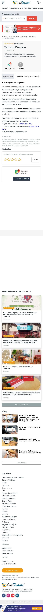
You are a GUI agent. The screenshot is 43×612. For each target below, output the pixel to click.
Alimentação (24, 36)
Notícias (5, 514)
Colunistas (5, 485)
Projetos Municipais (9, 524)
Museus (5, 511)
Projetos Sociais (8, 527)
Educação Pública (8, 496)
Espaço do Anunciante (10, 493)
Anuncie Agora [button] (12, 570)
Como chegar (7, 488)
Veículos (5, 540)
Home (4, 36)
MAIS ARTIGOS (21, 463)
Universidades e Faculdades (12, 535)
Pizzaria (32, 36)
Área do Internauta (9, 564)
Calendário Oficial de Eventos (13, 477)
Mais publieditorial (21, 405)
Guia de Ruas (7, 501)
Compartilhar (8, 76)
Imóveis (5, 509)
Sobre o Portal (7, 553)
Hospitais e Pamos (9, 506)
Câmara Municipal (8, 480)
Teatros (5, 532)
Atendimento (6, 548)
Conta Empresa (7, 561)
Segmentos (6, 530)
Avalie (35, 160)
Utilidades (5, 538)
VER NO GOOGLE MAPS (21, 179)
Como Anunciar (7, 551)
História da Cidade (9, 503)
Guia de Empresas (13, 36)
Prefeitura (5, 522)
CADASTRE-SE (36, 608)
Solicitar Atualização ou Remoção (28, 76)
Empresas (5, 8)
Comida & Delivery (30, 8)
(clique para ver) (25, 123)
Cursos (4, 490)
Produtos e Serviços (16, 8)
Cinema (4, 483)
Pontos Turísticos (8, 519)
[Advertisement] (21, 207)
